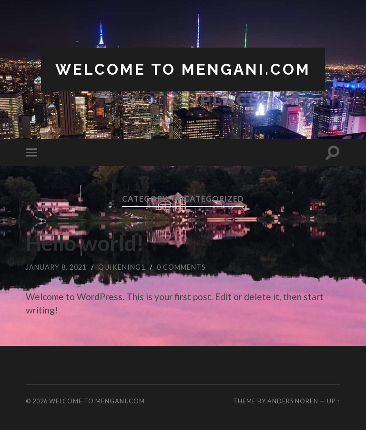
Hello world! (85, 243)
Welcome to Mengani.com (183, 69)
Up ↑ (333, 401)
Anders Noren (292, 401)
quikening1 (121, 267)
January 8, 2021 (56, 267)
